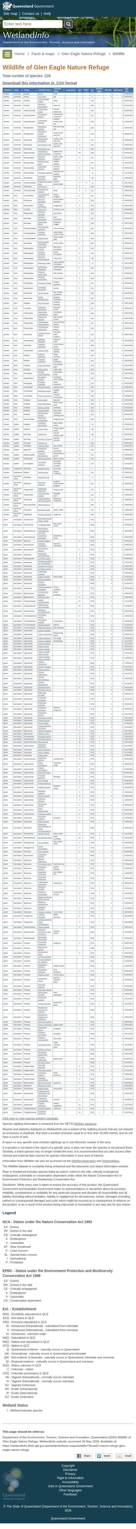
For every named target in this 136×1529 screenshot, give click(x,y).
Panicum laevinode (45, 1025)
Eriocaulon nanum (44, 736)
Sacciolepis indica (44, 1045)
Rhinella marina (43, 469)
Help (47, 14)
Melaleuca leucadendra (42, 893)
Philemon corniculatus (42, 278)
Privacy (70, 1480)
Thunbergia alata (44, 525)
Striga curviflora (43, 927)
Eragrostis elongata (41, 986)
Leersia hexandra (44, 1004)
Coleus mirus (42, 755)
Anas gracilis (42, 400)
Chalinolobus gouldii (42, 111)
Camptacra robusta (45, 566)
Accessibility (70, 1488)
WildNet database (85, 1123)
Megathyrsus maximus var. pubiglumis (42, 1017)
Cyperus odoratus (44, 667)
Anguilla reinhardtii (44, 515)
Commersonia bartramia (43, 593)
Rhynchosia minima (42, 805)
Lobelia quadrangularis (43, 601)
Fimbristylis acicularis (42, 694)
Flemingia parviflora (41, 777)
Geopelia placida (44, 387)
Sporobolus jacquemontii (42, 1054)
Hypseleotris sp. (44, 478)
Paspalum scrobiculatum (43, 1039)
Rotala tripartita (43, 822)
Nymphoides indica (45, 838)
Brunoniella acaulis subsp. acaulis (45, 520)
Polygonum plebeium (42, 1074)
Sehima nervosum (44, 1050)
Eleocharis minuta (44, 690)
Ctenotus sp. (42, 443)
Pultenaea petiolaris (41, 800)
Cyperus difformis (44, 638)
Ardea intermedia (44, 366)
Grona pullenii (43, 781)
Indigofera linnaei (44, 787)
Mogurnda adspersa (41, 484)
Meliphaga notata (44, 263)
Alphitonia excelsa (44, 1083)
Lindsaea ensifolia (44, 814)
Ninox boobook (43, 303)
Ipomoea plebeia (44, 625)
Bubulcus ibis (42, 369)
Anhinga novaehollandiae (44, 373)
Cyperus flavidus (44, 644)
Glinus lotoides (43, 843)
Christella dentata (44, 1108)
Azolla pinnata (43, 1088)
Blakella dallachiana (42, 861)
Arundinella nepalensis (42, 943)
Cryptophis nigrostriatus (42, 424)
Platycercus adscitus (42, 318)
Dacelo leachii (43, 293)
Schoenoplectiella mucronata (44, 727)
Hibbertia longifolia (44, 731)
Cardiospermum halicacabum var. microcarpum (44, 1093)
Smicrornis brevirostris (42, 288)
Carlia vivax (42, 434)
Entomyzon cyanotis (42, 248)
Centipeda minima (44, 569)
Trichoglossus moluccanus (43, 328)
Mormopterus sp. (44, 149)
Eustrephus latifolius (42, 759)
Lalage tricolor (43, 238)
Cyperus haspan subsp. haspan (44, 653)
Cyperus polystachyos (42, 674)
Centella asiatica (44, 541)
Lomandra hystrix (44, 558)
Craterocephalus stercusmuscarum (44, 500)
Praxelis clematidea (42, 583)
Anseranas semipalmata (42, 419)
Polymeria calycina (45, 628)
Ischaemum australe (42, 999)
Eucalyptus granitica (42, 868)
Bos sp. (40, 94)
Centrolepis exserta (42, 616)
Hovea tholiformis (44, 783)
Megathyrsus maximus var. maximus (42, 1010)
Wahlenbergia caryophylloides (43, 606)
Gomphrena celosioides (42, 537)
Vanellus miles (43, 350)
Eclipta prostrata (44, 577)
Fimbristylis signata (45, 718)
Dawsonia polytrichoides (43, 1079)
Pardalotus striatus (44, 283)
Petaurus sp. (42, 187)
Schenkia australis (44, 739)
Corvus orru (42, 209)
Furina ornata (43, 429)
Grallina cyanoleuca (42, 206)
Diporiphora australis (42, 450)
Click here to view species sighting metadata (30, 1118)
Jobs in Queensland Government (70, 1492)
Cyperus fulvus (43, 646)
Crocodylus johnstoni (42, 464)
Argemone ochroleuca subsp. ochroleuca (44, 932)
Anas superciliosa (44, 404)
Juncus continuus (44, 750)
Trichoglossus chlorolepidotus (43, 323)
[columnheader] (8, 90)
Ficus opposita (43, 851)
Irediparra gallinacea (41, 346)
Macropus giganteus (41, 158)
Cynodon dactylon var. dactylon (44, 961)
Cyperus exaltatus (44, 641)
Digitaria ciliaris (43, 975)
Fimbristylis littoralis (42, 714)
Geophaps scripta (44, 391)
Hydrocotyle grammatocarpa (43, 555)
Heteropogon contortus (42, 994)
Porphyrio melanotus (41, 361)
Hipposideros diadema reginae (44, 153)
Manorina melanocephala (43, 258)
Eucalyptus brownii (45, 864)
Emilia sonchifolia (44, 579)
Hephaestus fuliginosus (42, 490)
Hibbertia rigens (43, 734)
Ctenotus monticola (45, 439)
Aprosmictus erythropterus (42, 313)
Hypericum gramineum (42, 746)
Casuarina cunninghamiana (44, 611)
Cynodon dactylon (44, 957)
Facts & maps (43, 54)
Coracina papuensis (41, 233)
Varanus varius (43, 446)
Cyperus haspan (44, 649)
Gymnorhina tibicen (42, 223)
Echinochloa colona (42, 980)
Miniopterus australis (42, 128)
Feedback (70, 1500)
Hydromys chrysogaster (42, 105)
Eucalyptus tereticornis (42, 878)
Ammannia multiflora (42, 818)
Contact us (30, 14)
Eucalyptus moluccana (42, 873)
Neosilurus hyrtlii (44, 510)
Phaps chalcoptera (44, 396)
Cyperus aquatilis (44, 630)
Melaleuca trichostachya (42, 903)
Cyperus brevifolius (45, 634)
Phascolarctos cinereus (43, 191)
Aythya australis (44, 408)
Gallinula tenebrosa (41, 355)
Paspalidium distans (42, 1029)
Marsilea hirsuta (44, 834)
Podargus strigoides (41, 383)
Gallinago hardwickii (41, 341)
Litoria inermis (43, 472)
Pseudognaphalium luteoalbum (45, 588)
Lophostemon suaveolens (43, 883)
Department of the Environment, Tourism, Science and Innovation (49, 42)
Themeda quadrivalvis (42, 1059)
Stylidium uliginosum (42, 1105)
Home (20, 54)
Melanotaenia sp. (44, 505)
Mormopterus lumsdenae (42, 140)
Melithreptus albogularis (42, 268)
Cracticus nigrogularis (42, 218)
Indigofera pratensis (41, 792)
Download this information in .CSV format (40, 83)
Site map (10, 14)
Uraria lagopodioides (43, 810)
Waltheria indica (44, 597)
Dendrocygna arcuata (43, 414)
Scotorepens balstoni (42, 115)
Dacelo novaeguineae (43, 298)
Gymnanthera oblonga (43, 550)
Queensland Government (68, 1524)
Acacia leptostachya (42, 764)
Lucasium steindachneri (43, 455)
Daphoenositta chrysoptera (43, 243)
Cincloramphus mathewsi (43, 196)
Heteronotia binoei (44, 459)
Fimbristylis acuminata (42, 699)
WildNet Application (84, 1160)
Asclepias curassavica (42, 545)
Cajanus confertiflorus (42, 769)
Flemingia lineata (44, 773)
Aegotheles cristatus (42, 378)
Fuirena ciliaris (43, 723)
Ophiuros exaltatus (45, 1022)
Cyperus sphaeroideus (43, 684)
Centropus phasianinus (42, 308)
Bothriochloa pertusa (42, 948)
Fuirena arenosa (44, 721)
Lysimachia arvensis (42, 856)
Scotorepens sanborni (42, 122)
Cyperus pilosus (44, 670)
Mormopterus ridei (44, 145)
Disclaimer (70, 1476)
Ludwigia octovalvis (41, 916)
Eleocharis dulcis (44, 687)
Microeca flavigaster (41, 201)
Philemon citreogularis (42, 273)
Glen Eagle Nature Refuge (84, 54)
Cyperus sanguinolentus (43, 679)
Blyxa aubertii (43, 742)
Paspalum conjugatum (42, 1034)
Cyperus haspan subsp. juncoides (44, 658)
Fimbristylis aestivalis (42, 704)
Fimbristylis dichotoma (42, 709)
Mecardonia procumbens (42, 938)
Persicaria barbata (44, 1070)
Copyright (67, 1471)
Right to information (70, 1484)
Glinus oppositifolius (42, 848)
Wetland (110, 1160)
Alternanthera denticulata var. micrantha (43, 531)
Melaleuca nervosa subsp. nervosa (45, 898)
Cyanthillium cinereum (42, 573)
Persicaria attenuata (41, 1067)
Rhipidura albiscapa (41, 213)
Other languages (70, 1496)
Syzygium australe (44, 912)
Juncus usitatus (43, 752)
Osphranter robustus (42, 168)
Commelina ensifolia (42, 621)
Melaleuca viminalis (41, 908)
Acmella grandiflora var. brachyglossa (45, 562)
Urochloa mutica (44, 1063)
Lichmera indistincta (41, 253)
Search (68, 24)
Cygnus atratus (43, 410)
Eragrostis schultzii (45, 990)
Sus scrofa (42, 97)
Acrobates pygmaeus (41, 178)
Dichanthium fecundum (42, 971)
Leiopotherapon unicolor (43, 495)
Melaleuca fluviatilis (41, 888)
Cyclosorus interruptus (42, 1112)
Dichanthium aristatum (42, 966)
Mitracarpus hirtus (44, 1086)
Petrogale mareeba (45, 173)
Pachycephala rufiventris (43, 228)
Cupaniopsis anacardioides (43, 1100)
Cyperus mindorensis (42, 663)
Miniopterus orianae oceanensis (42, 134)
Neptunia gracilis (44, 796)
